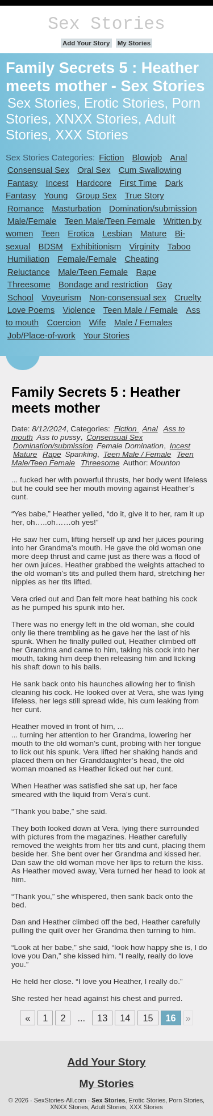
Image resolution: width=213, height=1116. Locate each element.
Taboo (179, 246)
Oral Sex (93, 170)
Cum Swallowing (150, 170)
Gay (164, 284)
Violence (78, 310)
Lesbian (117, 233)
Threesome (29, 284)
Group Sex (96, 195)
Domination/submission (153, 208)
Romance (25, 208)
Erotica (81, 233)
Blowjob (147, 157)
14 (125, 1018)
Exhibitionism (96, 246)
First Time (138, 183)
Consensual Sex (38, 170)
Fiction (111, 157)
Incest (57, 183)
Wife (97, 322)
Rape (146, 272)
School (20, 297)
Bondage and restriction (103, 284)
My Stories (134, 43)
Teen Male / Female (140, 310)
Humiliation (28, 259)
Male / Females (143, 322)
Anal (178, 157)
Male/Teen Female (93, 272)
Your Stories (106, 335)
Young (56, 195)
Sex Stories (106, 24)
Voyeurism (61, 297)
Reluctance (28, 272)
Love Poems (31, 310)
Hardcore (94, 183)
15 (148, 1018)
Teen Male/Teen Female (110, 221)
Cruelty (187, 297)
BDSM (51, 246)
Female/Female (86, 259)
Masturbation (76, 208)
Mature (153, 233)
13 (102, 1018)
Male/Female (31, 221)
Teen (50, 233)
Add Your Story (86, 43)
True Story (144, 195)
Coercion (64, 322)
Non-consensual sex (127, 297)
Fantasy (22, 183)
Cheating (141, 259)
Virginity (144, 246)
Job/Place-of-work (41, 335)
